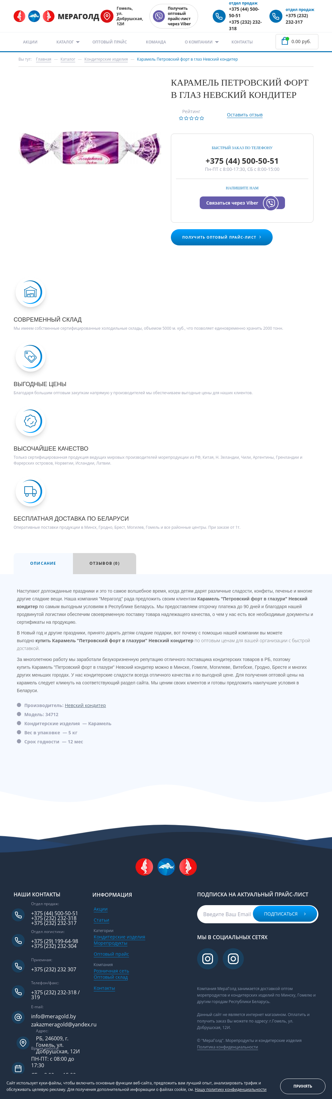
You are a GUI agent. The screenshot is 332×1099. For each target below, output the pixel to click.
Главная (44, 59)
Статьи (101, 920)
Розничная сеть (111, 971)
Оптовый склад (111, 977)
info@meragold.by (53, 1016)
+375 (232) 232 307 (53, 969)
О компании (199, 42)
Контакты (242, 42)
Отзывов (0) (104, 563)
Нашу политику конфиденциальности (231, 1089)
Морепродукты (110, 943)
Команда (156, 42)
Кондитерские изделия (119, 937)
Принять (302, 1086)
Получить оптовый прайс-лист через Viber (179, 16)
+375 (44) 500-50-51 (242, 160)
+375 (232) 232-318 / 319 (55, 995)
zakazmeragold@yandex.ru (64, 1024)
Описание (43, 563)
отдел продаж (243, 3)
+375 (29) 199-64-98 (54, 941)
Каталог (65, 42)
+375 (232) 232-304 (54, 946)
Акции (30, 42)
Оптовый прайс (109, 42)
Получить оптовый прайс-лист (221, 237)
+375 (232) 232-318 (54, 918)
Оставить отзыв (245, 115)
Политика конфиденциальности (227, 1047)
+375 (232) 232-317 (297, 18)
